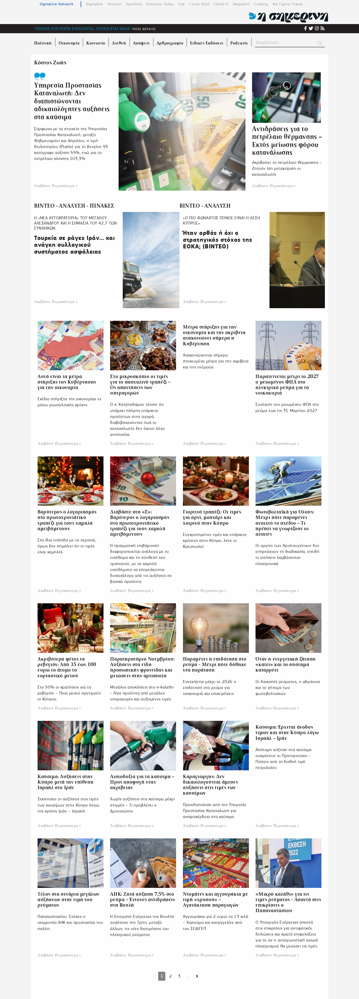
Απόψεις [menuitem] (141, 43)
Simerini (114, 4)
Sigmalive (94, 4)
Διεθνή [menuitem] (119, 43)
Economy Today (160, 4)
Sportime (134, 4)
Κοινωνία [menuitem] (95, 43)
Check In (221, 4)
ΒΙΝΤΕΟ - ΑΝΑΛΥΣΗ (205, 206)
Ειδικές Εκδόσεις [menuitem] (206, 43)
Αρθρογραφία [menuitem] (170, 43)
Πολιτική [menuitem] (43, 43)
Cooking (261, 4)
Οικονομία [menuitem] (69, 43)
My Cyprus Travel (287, 4)
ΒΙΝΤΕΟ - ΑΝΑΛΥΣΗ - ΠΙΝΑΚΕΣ (74, 206)
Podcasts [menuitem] (239, 43)
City (181, 4)
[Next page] (197, 976)
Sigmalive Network (56, 4)
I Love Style (199, 4)
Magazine (241, 4)
